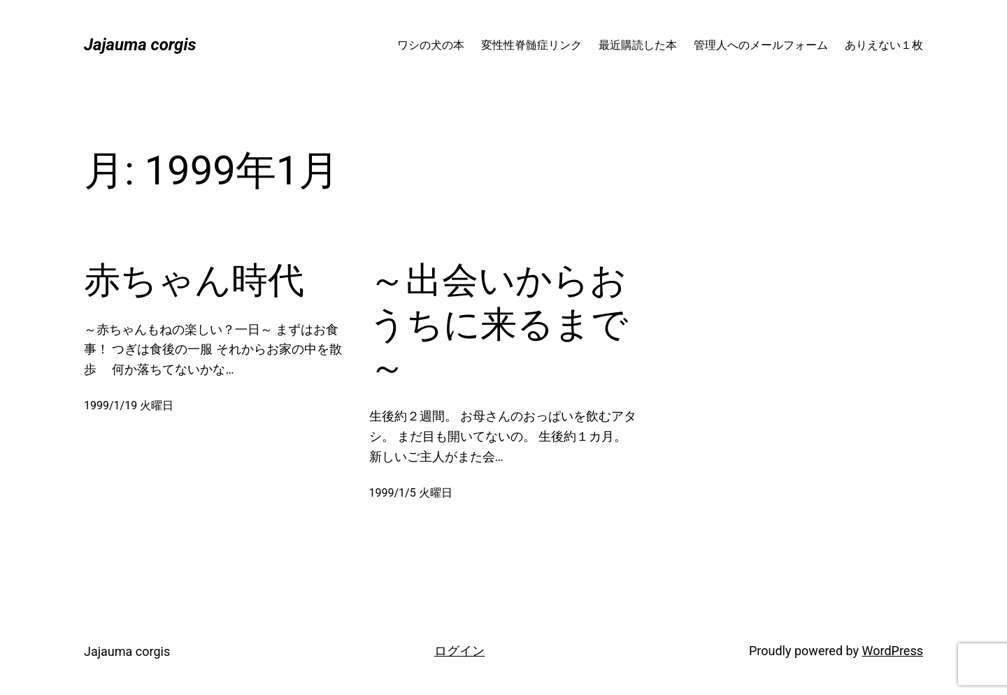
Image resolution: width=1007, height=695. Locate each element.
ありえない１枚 (884, 45)
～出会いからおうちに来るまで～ (498, 324)
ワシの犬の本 (430, 45)
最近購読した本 (638, 45)
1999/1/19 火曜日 (128, 405)
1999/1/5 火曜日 (410, 492)
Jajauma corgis (140, 44)
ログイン (459, 650)
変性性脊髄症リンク (531, 45)
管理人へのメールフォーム (761, 45)
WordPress (892, 650)
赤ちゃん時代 (194, 280)
